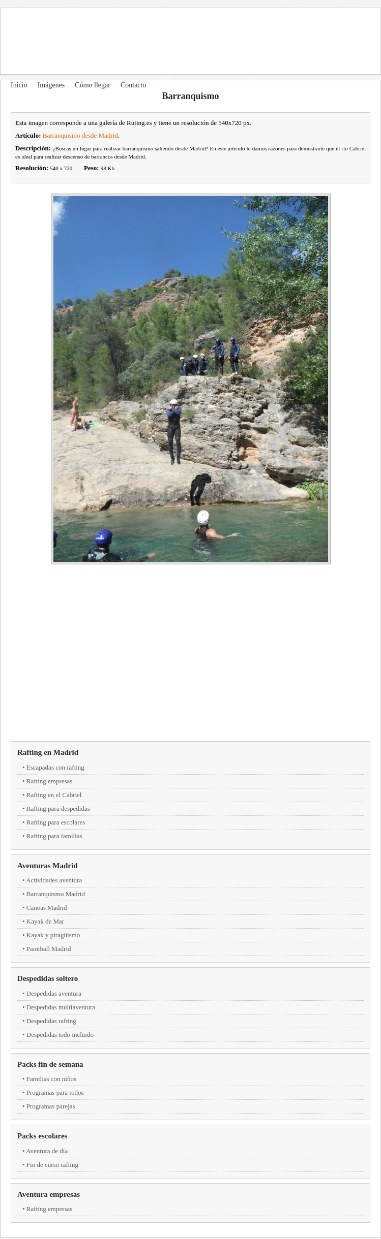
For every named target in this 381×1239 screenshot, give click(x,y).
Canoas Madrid (46, 907)
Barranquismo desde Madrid (80, 135)
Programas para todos (55, 1092)
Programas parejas (50, 1106)
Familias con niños (51, 1079)
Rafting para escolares (55, 822)
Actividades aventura (54, 880)
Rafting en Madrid (47, 752)
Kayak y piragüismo (53, 935)
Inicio (19, 85)
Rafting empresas (49, 781)
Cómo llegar (92, 85)
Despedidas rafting (51, 1021)
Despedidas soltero (47, 978)
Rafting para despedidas (58, 808)
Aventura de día (47, 1151)
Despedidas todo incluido (60, 1034)
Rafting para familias (54, 836)
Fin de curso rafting (52, 1164)
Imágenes (51, 85)
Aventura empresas (48, 1194)
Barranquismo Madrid (55, 894)
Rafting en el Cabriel (54, 795)
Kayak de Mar (45, 921)
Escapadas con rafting (55, 767)
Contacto (133, 85)
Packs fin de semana (50, 1064)
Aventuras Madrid (47, 866)
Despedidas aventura (53, 993)
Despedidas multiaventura (60, 1007)
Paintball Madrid (48, 948)
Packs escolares (42, 1136)
